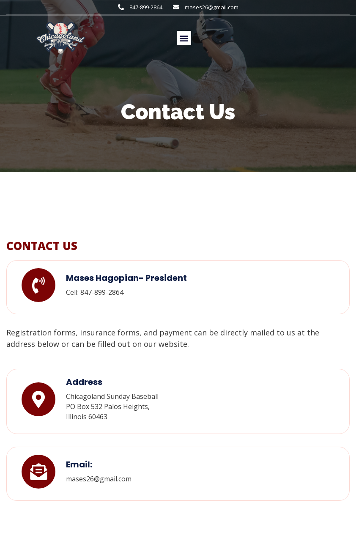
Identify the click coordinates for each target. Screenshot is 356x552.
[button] (184, 38)
